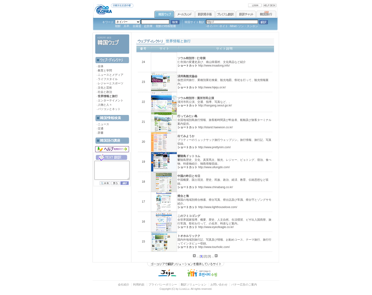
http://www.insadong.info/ (214, 65)
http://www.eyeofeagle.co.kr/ (216, 227)
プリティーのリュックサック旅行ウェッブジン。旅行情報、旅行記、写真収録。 (224, 139)
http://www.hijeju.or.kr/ (212, 87)
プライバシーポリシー (163, 284)
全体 (100, 66)
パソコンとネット (109, 109)
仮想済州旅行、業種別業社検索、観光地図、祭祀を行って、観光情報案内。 (223, 80)
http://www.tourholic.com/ (214, 247)
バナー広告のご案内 (244, 284)
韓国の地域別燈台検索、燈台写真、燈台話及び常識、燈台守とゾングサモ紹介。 (224, 199)
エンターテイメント (110, 100)
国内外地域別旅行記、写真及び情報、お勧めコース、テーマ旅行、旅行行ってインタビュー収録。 (224, 239)
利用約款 (138, 284)
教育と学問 (105, 70)
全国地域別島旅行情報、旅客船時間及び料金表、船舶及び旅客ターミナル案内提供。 (224, 119)
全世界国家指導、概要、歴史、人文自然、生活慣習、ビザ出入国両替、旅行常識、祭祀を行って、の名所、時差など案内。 (224, 219)
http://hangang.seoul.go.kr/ (215, 105)
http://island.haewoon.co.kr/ (215, 127)
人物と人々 (105, 104)
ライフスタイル (108, 79)
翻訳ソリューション (193, 284)
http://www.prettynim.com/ (214, 147)
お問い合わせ (219, 284)
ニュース (103, 124)
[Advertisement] (111, 223)
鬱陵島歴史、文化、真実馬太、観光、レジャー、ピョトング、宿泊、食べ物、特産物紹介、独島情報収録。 (224, 159)
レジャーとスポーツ (110, 83)
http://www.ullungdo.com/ (214, 167)
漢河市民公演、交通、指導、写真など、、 (204, 100)
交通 (100, 128)
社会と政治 (105, 92)
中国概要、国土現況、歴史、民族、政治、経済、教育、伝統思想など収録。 (223, 179)
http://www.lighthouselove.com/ (217, 207)
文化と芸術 (105, 87)
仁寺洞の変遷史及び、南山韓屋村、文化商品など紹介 (211, 60)
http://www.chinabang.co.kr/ (215, 187)
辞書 (100, 132)
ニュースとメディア (110, 74)
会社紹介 (123, 284)
